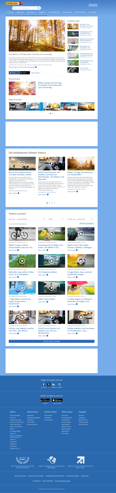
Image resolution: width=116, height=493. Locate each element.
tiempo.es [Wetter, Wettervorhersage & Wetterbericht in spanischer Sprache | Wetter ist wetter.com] (13, 439)
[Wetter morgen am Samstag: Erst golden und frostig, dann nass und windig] (35, 85)
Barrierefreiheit (48, 481)
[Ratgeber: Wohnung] (51, 104)
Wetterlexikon (66, 430)
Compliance (37, 481)
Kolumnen (13, 415)
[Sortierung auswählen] (85, 216)
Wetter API (13, 432)
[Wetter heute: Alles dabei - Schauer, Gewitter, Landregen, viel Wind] (80, 231)
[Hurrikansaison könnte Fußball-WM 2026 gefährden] (80, 32)
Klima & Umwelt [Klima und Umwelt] (83, 423)
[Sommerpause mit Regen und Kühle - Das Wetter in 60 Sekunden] (51, 231)
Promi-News (65, 432)
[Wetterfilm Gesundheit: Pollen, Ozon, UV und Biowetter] (22, 258)
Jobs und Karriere (20, 476)
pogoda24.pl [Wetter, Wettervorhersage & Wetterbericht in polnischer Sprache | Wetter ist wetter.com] (13, 446)
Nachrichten (65, 413)
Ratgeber (83, 409)
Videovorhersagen (15, 413)
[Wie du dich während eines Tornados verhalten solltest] (21, 173)
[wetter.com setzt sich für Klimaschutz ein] (51, 464)
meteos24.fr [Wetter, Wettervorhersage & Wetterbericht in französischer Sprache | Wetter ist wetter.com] (13, 441)
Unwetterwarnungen (16, 418)
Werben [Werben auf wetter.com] (12, 427)
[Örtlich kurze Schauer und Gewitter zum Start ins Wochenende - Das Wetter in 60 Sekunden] (50, 174)
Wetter (13, 409)
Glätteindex (82, 415)
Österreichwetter (66, 420)
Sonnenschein (31, 420)
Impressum (85, 476)
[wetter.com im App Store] (57, 399)
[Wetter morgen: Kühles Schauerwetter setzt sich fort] (22, 231)
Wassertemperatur (33, 423)
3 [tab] (52, 201)
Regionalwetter (66, 423)
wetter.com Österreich (16, 425)
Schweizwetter (66, 418)
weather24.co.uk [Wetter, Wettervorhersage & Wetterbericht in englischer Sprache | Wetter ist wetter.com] (15, 448)
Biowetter (82, 413)
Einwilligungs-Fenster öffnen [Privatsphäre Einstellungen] (55, 476)
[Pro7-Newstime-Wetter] (51, 258)
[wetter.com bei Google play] (45, 399)
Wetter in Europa (66, 425)
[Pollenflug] (93, 3)
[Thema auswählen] (31, 216)
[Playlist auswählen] (56, 216)
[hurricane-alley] (80, 68)
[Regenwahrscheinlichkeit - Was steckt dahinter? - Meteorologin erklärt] (80, 39)
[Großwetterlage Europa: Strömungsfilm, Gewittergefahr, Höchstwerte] (80, 61)
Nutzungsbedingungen (62, 481)
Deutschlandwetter (17, 13)
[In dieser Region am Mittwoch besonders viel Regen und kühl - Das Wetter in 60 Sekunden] (80, 285)
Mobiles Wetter (51, 409)
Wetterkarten (33, 409)
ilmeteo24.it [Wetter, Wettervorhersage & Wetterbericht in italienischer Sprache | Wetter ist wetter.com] (13, 443)
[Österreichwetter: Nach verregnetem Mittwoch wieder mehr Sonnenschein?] (80, 54)
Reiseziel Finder (83, 418)
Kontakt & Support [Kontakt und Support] (73, 476)
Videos (10, 13)
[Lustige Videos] (34, 104)
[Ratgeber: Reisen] (69, 104)
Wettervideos (67, 409)
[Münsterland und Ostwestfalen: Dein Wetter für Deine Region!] (80, 46)
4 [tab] (54, 201)
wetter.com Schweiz (15, 423)
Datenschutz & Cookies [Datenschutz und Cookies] (36, 476)
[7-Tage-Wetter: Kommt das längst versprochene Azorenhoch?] (22, 285)
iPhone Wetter (49, 413)
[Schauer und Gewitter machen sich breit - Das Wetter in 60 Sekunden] (22, 315)
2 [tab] (53, 111)
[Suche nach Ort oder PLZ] (38, 3)
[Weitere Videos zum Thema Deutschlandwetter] (23, 65)
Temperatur (31, 418)
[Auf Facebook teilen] (14, 70)
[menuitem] (10, 10)
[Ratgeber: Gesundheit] (86, 104)
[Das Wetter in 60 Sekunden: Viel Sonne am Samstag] (80, 25)
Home (7, 13)
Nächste (92, 104)
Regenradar (31, 413)
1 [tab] (50, 111)
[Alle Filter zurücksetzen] (86, 221)
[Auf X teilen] (24, 70)
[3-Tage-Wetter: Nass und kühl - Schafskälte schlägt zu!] (80, 258)
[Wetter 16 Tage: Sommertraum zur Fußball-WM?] (79, 173)
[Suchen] (51, 3)
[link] (10, 10)
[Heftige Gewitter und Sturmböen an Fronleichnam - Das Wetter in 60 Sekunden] (80, 315)
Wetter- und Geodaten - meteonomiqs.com (16, 435)
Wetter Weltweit (66, 427)
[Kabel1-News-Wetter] (51, 285)
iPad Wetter (48, 415)
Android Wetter (49, 418)
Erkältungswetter (83, 420)
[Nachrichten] (17, 104)
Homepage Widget (15, 430)
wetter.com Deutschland (17, 420)
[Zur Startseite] (12, 3)
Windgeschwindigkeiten (34, 415)
